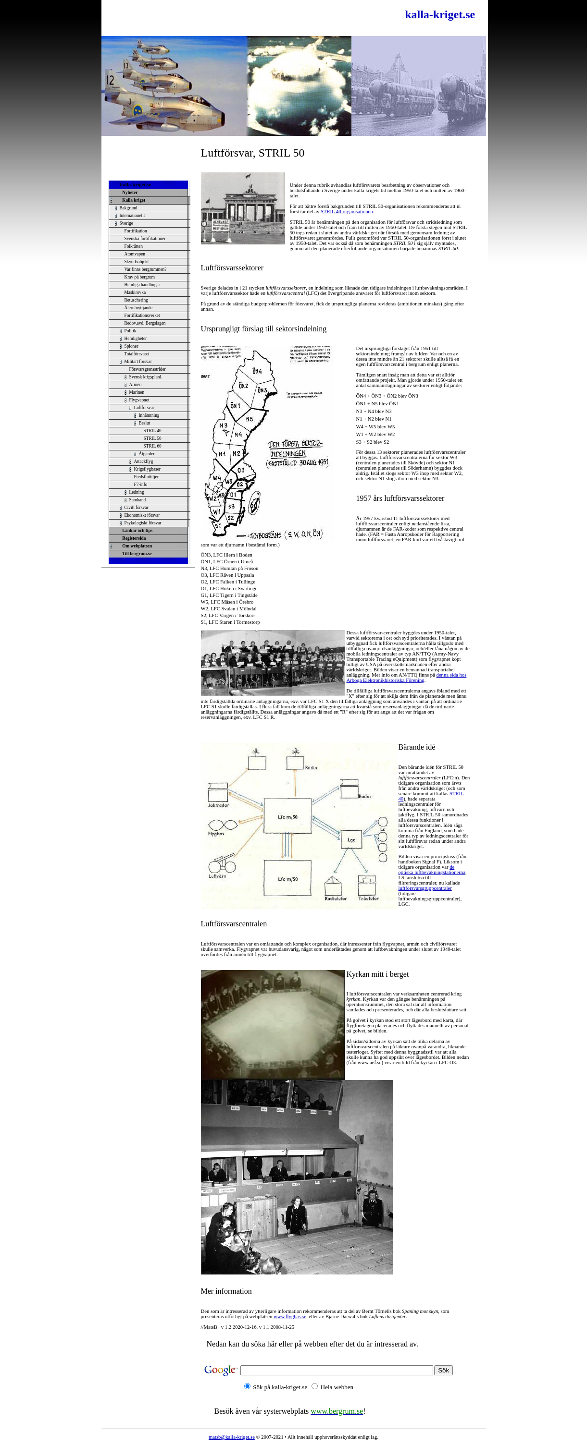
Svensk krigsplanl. (145, 377)
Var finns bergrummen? (146, 269)
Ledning (136, 492)
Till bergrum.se (136, 553)
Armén (135, 384)
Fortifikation (136, 231)
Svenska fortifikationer (145, 238)
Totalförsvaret (137, 354)
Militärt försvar (138, 361)
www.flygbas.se (290, 1316)
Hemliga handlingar (142, 284)
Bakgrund (128, 208)
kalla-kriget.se (135, 184)
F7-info (141, 484)
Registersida (133, 538)
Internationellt (132, 215)
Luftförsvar (144, 407)
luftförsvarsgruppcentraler (425, 888)
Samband (137, 500)
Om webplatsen (136, 546)
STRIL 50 (153, 438)
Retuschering (136, 300)
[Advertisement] (218, 17)
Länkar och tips (136, 530)
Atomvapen (135, 254)
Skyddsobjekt (137, 261)
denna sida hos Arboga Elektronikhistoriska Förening (407, 677)
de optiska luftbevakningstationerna (432, 869)
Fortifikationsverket (142, 315)
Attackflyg (143, 461)
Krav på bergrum (140, 277)
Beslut (144, 423)
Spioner (131, 346)
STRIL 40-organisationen (347, 211)
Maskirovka (135, 292)
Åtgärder (147, 453)
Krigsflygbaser (147, 469)
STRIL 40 (153, 430)
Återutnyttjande (139, 307)
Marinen (137, 392)
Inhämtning (149, 415)
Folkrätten (134, 246)
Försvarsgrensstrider (147, 369)
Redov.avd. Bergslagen (145, 323)
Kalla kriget (133, 200)
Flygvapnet (139, 400)
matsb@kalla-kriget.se (232, 1437)
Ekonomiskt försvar (142, 515)
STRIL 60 (153, 446)
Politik (131, 330)
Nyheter (129, 192)
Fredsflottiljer (146, 476)
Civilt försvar (137, 507)
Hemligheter (136, 338)
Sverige (127, 223)
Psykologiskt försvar (143, 523)
